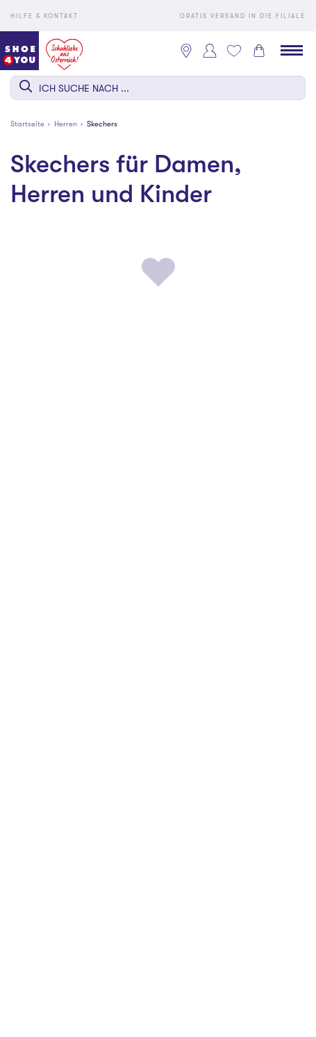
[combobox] (158, 88)
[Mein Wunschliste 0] (234, 51)
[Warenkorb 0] (259, 51)
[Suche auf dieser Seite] (158, 88)
